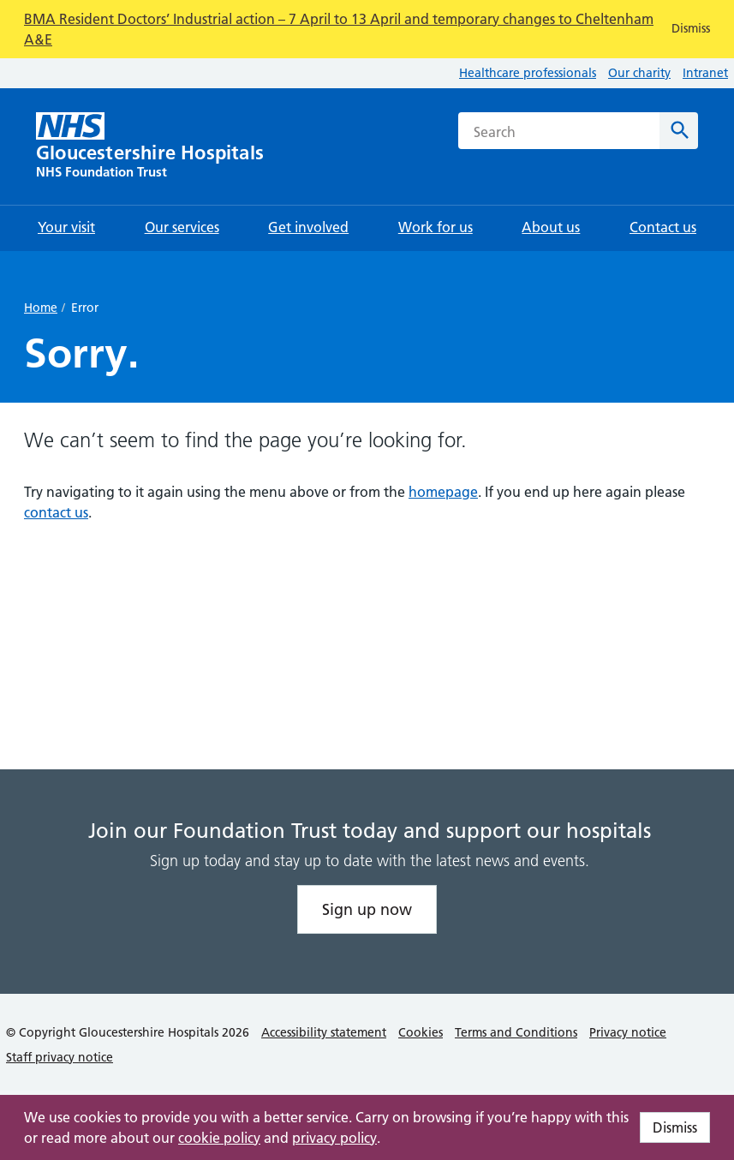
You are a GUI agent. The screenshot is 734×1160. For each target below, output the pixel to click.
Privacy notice (627, 1032)
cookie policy (219, 1137)
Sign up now (367, 909)
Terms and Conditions (516, 1032)
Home (40, 307)
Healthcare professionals (527, 73)
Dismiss (675, 1127)
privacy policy (334, 1137)
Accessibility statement (323, 1032)
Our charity (639, 73)
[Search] (678, 130)
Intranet (705, 73)
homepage (443, 491)
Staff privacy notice (59, 1057)
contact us (56, 512)
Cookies (420, 1032)
